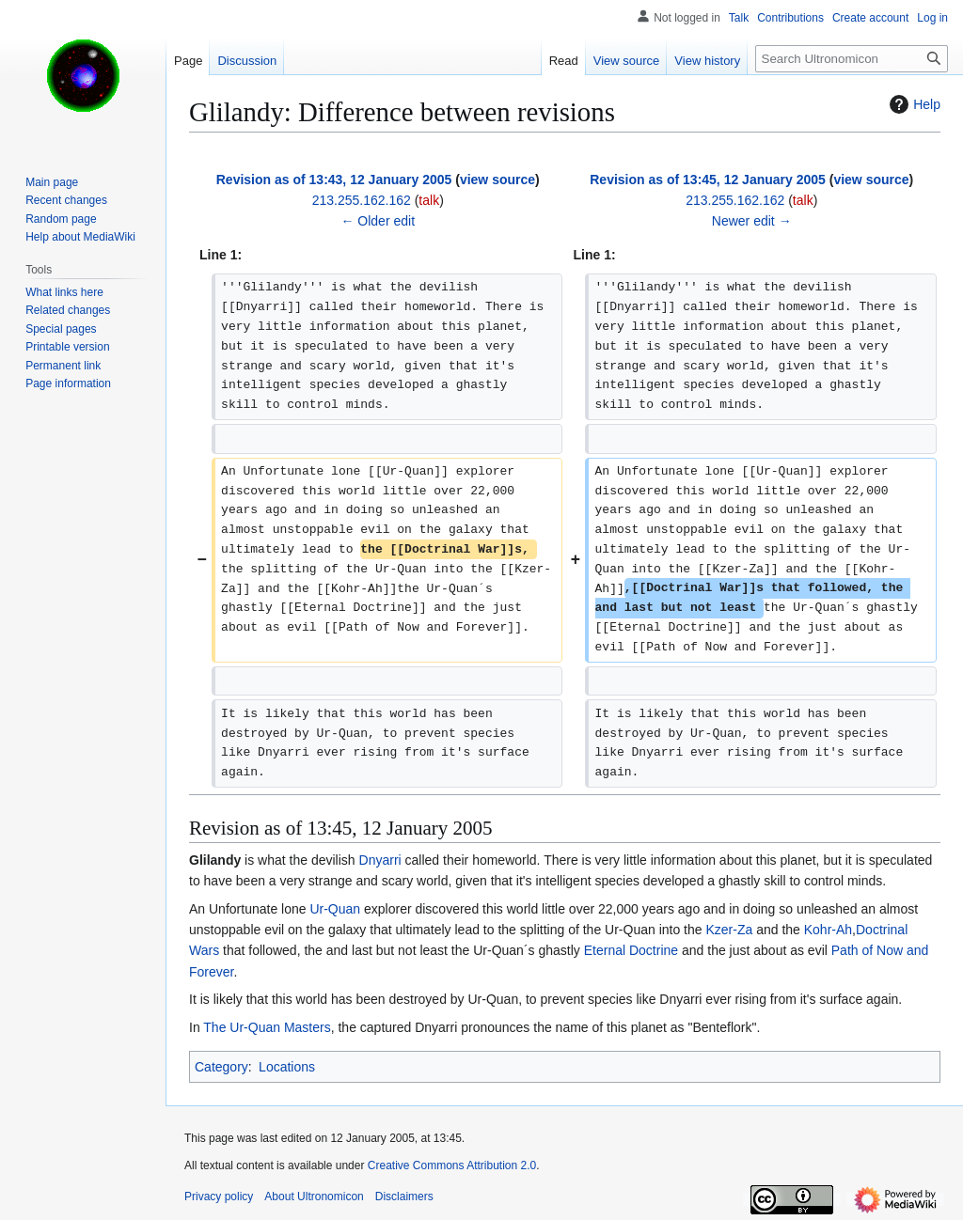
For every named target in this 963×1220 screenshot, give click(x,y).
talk (428, 200)
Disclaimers (404, 1196)
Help (912, 104)
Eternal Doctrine (631, 950)
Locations (287, 1066)
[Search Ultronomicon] (851, 58)
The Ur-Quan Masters (266, 1027)
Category (221, 1066)
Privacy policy (218, 1196)
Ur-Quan (334, 908)
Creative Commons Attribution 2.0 (452, 1165)
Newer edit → (752, 220)
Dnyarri (380, 860)
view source (497, 179)
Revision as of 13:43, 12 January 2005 (334, 179)
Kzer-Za (728, 929)
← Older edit (377, 220)
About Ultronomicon (313, 1196)
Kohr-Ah (828, 929)
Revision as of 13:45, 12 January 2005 (708, 179)
